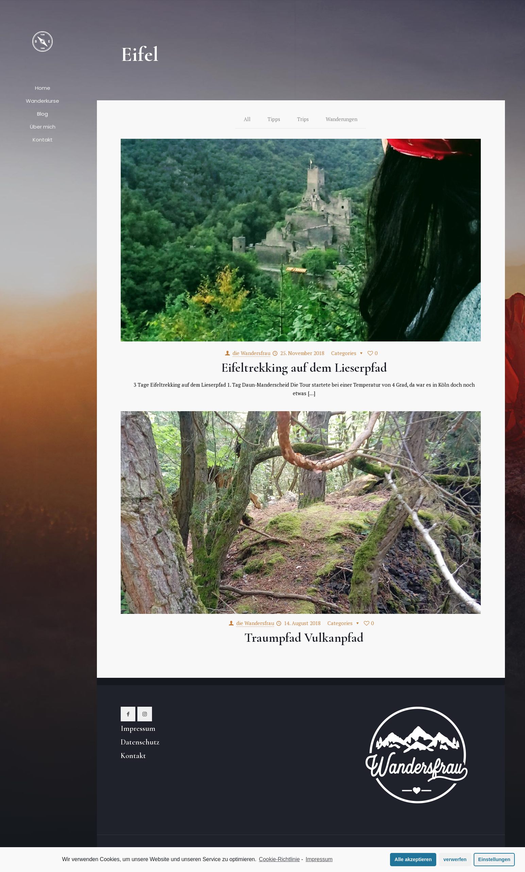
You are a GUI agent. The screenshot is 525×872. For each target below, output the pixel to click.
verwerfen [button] (455, 859)
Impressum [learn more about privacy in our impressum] (319, 859)
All (246, 119)
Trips (303, 119)
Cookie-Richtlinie (279, 859)
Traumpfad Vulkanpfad (303, 638)
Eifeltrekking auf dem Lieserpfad (304, 368)
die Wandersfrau (251, 353)
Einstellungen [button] (494, 859)
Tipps (273, 119)
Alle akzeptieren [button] (413, 859)
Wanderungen (342, 119)
